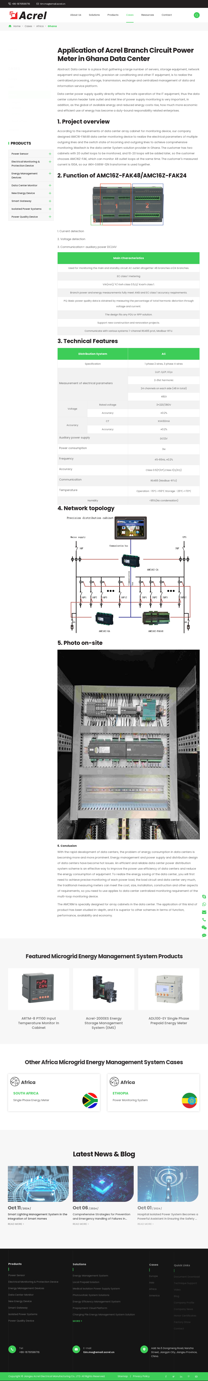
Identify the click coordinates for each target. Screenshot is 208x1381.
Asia (14, 87)
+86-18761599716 (21, 3)
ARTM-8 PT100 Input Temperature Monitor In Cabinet (36, 1023)
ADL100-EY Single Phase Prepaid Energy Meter (166, 1020)
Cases (130, 15)
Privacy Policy (141, 1376)
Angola (19, 102)
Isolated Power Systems (27, 209)
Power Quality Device (25, 217)
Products (112, 15)
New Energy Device (23, 193)
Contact (167, 15)
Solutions (94, 15)
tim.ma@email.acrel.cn (52, 3)
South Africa (22, 121)
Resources (147, 15)
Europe (16, 79)
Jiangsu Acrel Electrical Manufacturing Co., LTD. (52, 1376)
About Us (75, 15)
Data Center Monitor (24, 185)
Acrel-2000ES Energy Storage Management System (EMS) (101, 1023)
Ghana (52, 26)
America (17, 130)
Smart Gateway (21, 201)
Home (17, 26)
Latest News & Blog (104, 1154)
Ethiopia (19, 108)
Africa (40, 26)
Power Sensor (20, 154)
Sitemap (123, 1376)
